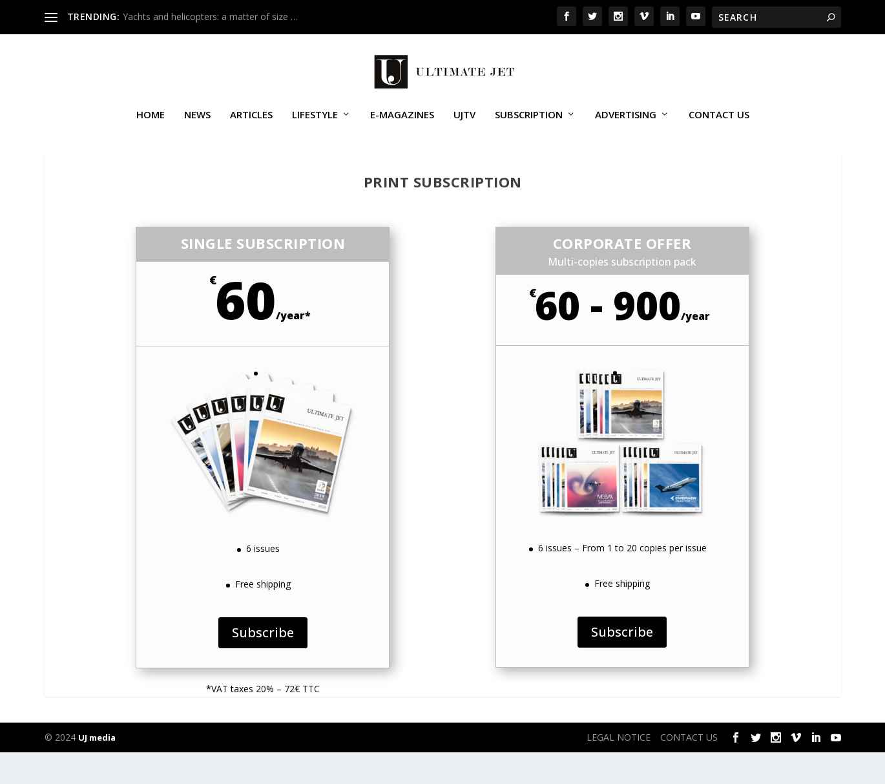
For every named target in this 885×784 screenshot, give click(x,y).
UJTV (464, 125)
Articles (251, 125)
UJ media (97, 769)
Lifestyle (315, 125)
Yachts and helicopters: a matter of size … (210, 16)
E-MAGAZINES (402, 125)
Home (150, 125)
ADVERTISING (625, 125)
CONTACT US (719, 125)
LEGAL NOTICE (619, 769)
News (197, 125)
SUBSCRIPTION (529, 125)
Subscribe (263, 664)
